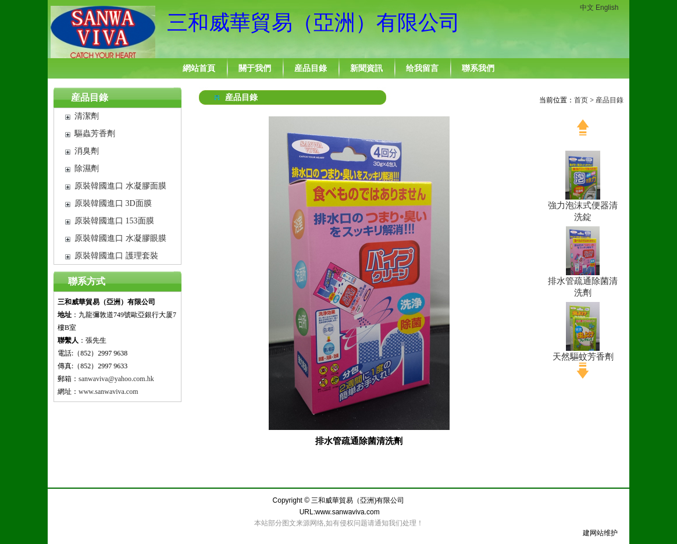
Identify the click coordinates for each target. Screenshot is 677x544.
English (607, 7)
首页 (581, 100)
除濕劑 (86, 168)
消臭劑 (86, 151)
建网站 (593, 533)
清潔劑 (86, 116)
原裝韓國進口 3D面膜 (113, 203)
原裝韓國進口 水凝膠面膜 (120, 186)
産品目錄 (89, 97)
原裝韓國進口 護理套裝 (116, 255)
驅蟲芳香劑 (94, 133)
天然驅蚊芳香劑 (583, 356)
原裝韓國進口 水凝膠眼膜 (120, 238)
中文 (587, 7)
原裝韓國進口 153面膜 (114, 220)
